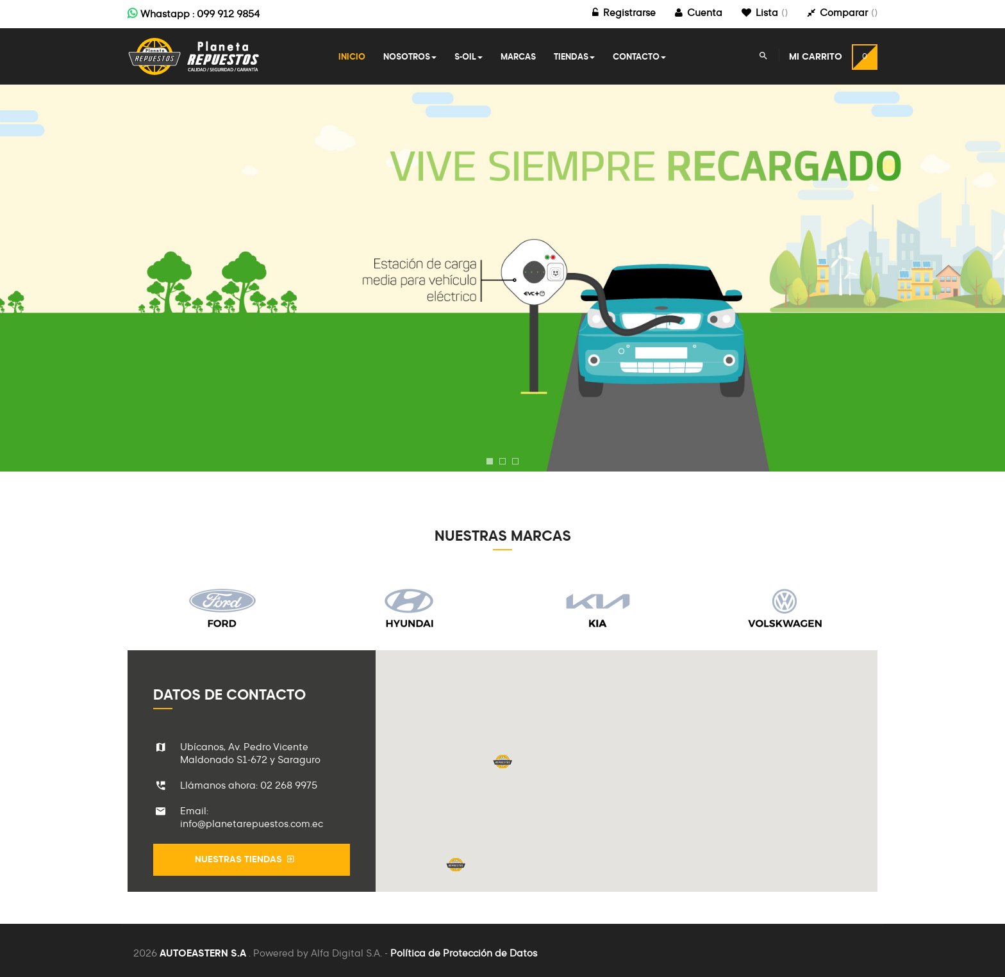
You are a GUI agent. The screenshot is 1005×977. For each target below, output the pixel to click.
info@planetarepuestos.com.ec (251, 824)
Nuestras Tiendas (245, 859)
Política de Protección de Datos (463, 953)
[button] (502, 761)
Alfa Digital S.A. (346, 953)
